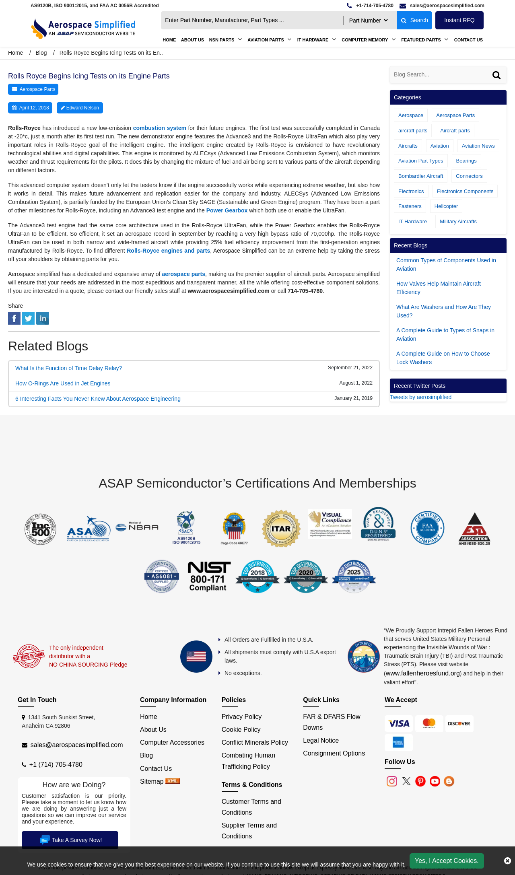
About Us (153, 729)
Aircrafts (408, 146)
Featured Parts (421, 39)
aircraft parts (412, 131)
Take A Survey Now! (70, 840)
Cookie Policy (241, 729)
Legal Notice (321, 740)
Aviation (440, 146)
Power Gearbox (227, 210)
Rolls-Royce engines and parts (168, 250)
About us (192, 39)
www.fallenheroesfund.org (423, 673)
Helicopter (446, 206)
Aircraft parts (455, 131)
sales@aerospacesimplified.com (77, 744)
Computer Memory (365, 39)
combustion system (159, 128)
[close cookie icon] (507, 861)
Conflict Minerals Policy (255, 742)
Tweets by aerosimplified (420, 397)
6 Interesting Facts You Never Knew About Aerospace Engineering (98, 398)
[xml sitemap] (172, 781)
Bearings (466, 161)
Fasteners (410, 206)
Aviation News (478, 146)
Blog (41, 52)
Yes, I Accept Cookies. (447, 860)
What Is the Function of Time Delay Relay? (68, 368)
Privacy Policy (242, 716)
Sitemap (152, 781)
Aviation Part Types (420, 161)
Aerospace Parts (38, 89)
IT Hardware (313, 39)
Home (169, 39)
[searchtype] (368, 20)
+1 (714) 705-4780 (55, 764)
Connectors (469, 176)
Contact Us (468, 39)
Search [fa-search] (414, 20)
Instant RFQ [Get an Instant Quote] (459, 20)
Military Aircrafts (458, 221)
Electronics (411, 191)
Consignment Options (334, 753)
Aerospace (410, 115)
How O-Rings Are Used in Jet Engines (63, 383)
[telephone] (370, 5)
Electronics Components (465, 191)
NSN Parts (222, 39)
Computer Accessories (172, 742)
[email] (442, 5)
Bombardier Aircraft (420, 176)
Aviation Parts (265, 39)
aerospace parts (184, 274)
